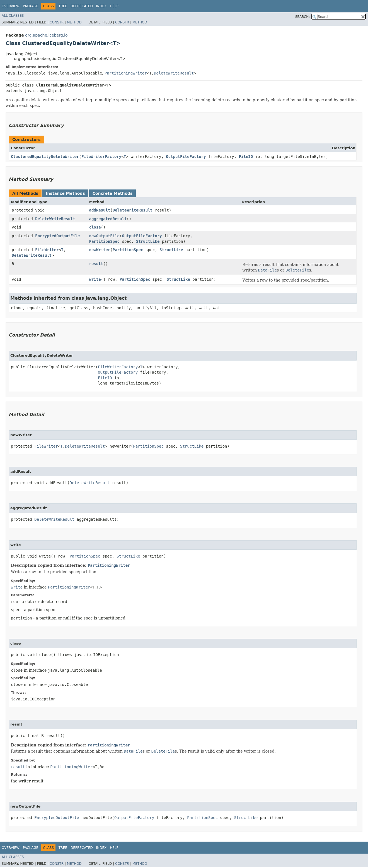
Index (101, 6)
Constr (57, 22)
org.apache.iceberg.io (46, 35)
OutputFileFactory (186, 156)
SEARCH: (302, 17)
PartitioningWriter (126, 73)
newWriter (99, 250)
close (95, 227)
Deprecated (82, 6)
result (96, 263)
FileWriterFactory (101, 156)
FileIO (246, 156)
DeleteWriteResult (174, 73)
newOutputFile (104, 236)
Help (114, 6)
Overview (11, 6)
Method (74, 22)
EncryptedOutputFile (57, 236)
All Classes (13, 16)
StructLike (147, 241)
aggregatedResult (108, 219)
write (95, 279)
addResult (99, 210)
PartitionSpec (104, 241)
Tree (63, 6)
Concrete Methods (113, 193)
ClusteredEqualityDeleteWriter (45, 156)
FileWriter (47, 250)
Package (30, 6)
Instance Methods (65, 193)
